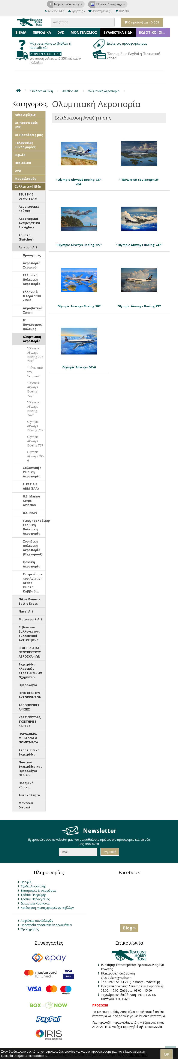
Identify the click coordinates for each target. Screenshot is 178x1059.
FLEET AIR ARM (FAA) (31, 486)
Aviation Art (70, 91)
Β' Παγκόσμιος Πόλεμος (32, 324)
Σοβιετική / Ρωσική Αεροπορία (32, 472)
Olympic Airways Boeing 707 (35, 426)
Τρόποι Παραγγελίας (35, 899)
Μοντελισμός (84, 32)
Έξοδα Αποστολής (33, 886)
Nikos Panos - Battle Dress (29, 601)
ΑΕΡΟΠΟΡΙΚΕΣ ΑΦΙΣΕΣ (29, 707)
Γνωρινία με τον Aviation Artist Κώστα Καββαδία (32, 582)
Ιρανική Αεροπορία (31, 564)
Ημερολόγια (28, 685)
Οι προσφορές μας (26, 125)
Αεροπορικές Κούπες (29, 208)
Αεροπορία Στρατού (31, 265)
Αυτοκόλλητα (29, 795)
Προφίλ (26, 882)
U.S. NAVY (30, 513)
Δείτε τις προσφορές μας (127, 43)
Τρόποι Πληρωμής (33, 895)
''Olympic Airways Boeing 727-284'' (35, 354)
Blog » (129, 928)
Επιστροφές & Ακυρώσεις (38, 890)
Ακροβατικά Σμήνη (32, 310)
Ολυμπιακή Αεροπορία (103, 91)
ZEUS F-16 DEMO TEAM (28, 196)
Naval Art (26, 611)
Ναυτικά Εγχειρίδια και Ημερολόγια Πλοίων (30, 768)
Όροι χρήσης (30, 929)
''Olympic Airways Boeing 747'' (33, 408)
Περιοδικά (42, 32)
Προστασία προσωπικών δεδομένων (46, 925)
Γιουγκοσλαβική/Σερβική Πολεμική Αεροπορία (34, 527)
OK (166, 1054)
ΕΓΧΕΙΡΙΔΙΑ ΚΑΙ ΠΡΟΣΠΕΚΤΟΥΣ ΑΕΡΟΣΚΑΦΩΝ (30, 652)
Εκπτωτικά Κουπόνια (35, 903)
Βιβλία (20, 32)
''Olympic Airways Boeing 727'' (33, 389)
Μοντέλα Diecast (26, 805)
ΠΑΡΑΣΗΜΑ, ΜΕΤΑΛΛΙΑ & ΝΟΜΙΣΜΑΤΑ (28, 738)
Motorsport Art (30, 619)
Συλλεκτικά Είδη (118, 32)
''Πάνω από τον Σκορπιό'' (35, 372)
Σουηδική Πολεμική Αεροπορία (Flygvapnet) (32, 547)
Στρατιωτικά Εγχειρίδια (29, 752)
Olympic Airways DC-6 (35, 456)
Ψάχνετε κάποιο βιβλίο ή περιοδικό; (50, 45)
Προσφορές (32, 255)
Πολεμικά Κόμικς (26, 785)
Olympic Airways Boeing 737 (35, 441)
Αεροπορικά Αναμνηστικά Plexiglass (29, 223)
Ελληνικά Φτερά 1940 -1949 (32, 296)
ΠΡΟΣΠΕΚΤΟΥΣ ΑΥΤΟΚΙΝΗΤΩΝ (30, 695)
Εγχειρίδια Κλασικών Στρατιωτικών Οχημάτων (30, 670)
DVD (60, 32)
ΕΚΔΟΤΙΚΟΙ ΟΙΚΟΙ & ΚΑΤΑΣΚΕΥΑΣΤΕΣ (154, 32)
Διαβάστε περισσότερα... (31, 1056)
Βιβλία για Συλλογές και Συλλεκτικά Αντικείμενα (29, 633)
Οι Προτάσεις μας (29, 135)
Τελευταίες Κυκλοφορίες (25, 145)
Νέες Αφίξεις (25, 115)
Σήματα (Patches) (26, 237)
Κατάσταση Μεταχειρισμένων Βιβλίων (47, 908)
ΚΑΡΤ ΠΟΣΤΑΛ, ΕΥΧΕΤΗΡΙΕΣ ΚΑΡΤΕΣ (30, 721)
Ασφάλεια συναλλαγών (37, 921)
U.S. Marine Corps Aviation (31, 500)
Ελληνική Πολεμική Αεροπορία (31, 279)
